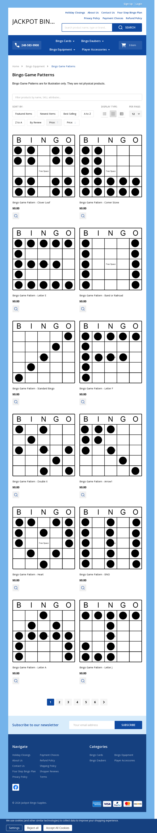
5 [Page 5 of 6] (86, 702)
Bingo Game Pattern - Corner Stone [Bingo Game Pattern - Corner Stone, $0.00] (99, 202)
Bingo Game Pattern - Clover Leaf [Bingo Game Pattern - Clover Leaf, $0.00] (31, 202)
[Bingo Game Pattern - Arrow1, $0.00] (110, 445)
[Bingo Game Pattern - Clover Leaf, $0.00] (43, 166)
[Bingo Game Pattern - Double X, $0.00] (43, 445)
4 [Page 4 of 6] (77, 702)
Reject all (33, 828)
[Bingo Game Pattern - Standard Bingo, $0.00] (43, 352)
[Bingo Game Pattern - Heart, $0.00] (43, 538)
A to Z (87, 113)
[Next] (103, 702)
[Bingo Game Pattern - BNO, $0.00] (110, 538)
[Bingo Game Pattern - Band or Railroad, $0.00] (110, 259)
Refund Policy (134, 18)
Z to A (18, 122)
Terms (43, 776)
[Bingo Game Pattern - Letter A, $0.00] (43, 631)
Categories (98, 746)
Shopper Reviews (49, 771)
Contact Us (108, 12)
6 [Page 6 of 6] (95, 702)
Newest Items (48, 113)
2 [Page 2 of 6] (59, 702)
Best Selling (69, 113)
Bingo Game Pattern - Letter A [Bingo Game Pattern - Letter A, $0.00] (29, 667)
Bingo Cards (63, 41)
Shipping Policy (48, 765)
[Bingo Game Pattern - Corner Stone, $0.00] (110, 166)
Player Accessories (94, 49)
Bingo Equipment (61, 49)
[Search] (127, 27)
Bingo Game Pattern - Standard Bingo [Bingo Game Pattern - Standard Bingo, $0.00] (33, 388)
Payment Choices (113, 18)
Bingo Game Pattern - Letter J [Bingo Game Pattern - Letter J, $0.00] (95, 667)
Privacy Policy (92, 18)
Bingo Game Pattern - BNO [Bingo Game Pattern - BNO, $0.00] (94, 574)
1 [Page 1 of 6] (50, 702)
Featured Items (23, 113)
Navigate (20, 746)
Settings (14, 828)
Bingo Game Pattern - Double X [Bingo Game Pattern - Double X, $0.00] (29, 481)
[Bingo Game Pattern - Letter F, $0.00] (110, 352)
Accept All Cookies (57, 828)
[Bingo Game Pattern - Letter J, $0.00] (110, 631)
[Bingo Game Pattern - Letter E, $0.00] (43, 259)
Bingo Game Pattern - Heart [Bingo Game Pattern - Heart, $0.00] (28, 574)
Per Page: (135, 106)
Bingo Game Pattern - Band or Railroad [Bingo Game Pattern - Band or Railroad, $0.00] (101, 295)
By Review (35, 122)
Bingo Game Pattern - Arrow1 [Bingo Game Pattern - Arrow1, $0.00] (95, 481)
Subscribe (128, 725)
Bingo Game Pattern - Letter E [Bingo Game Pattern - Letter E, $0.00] (29, 295)
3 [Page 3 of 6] (68, 702)
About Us (93, 12)
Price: (54, 123)
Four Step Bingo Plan (129, 12)
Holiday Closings (75, 12)
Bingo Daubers (91, 41)
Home (15, 66)
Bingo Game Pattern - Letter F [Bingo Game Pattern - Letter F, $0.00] (96, 388)
